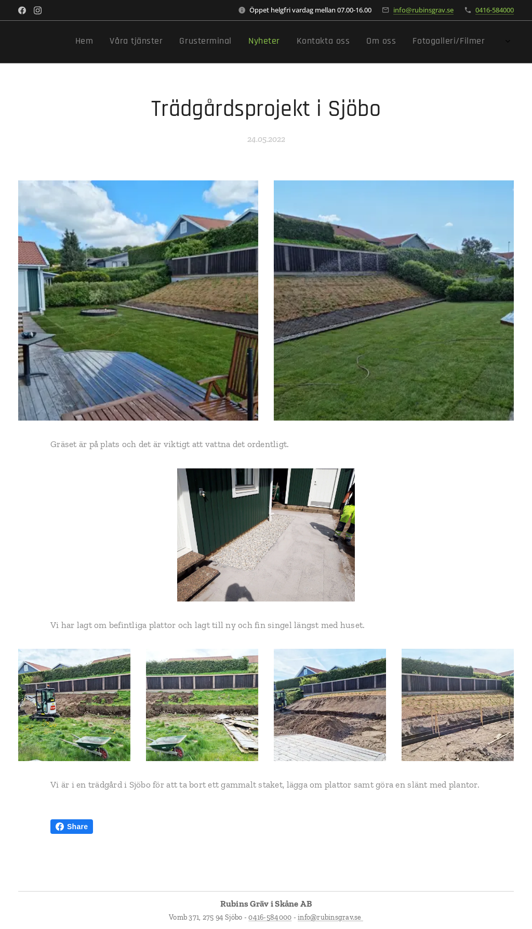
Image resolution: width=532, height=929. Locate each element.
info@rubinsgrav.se (423, 10)
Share (72, 826)
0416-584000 (494, 10)
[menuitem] (389, 42)
